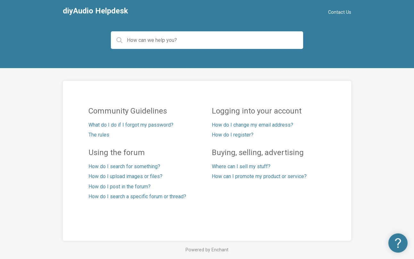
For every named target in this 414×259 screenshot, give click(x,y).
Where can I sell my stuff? (241, 166)
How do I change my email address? (252, 125)
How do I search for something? (124, 166)
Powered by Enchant (207, 250)
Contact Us (339, 12)
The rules (98, 135)
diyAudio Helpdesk (95, 10)
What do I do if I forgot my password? (130, 125)
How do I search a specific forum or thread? (137, 196)
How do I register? (232, 135)
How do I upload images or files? (125, 176)
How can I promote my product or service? (259, 176)
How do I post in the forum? (119, 187)
